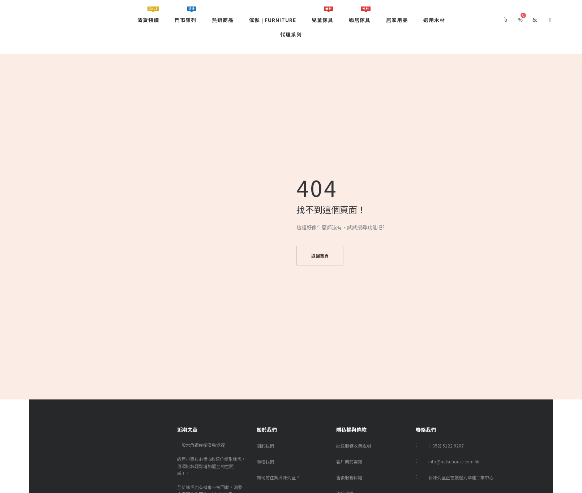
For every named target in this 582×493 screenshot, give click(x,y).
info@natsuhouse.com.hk (453, 461)
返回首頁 (320, 255)
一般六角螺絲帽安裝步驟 (201, 445)
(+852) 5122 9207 (446, 445)
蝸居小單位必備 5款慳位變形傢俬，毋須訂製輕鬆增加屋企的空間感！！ (211, 466)
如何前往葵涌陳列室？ (278, 477)
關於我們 (265, 445)
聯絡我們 (265, 461)
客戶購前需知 (349, 461)
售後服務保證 (349, 477)
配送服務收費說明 (353, 445)
